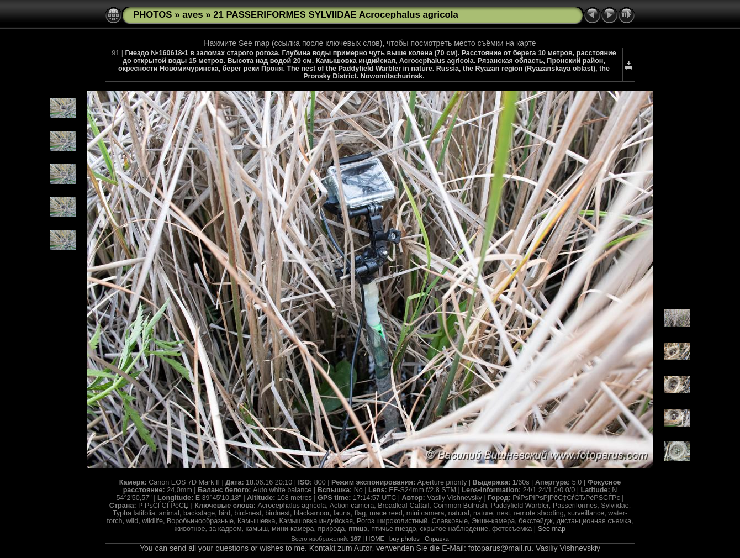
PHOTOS (152, 14)
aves (192, 14)
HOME (375, 538)
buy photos (404, 538)
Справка (437, 538)
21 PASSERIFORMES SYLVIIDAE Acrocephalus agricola (335, 14)
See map (551, 529)
